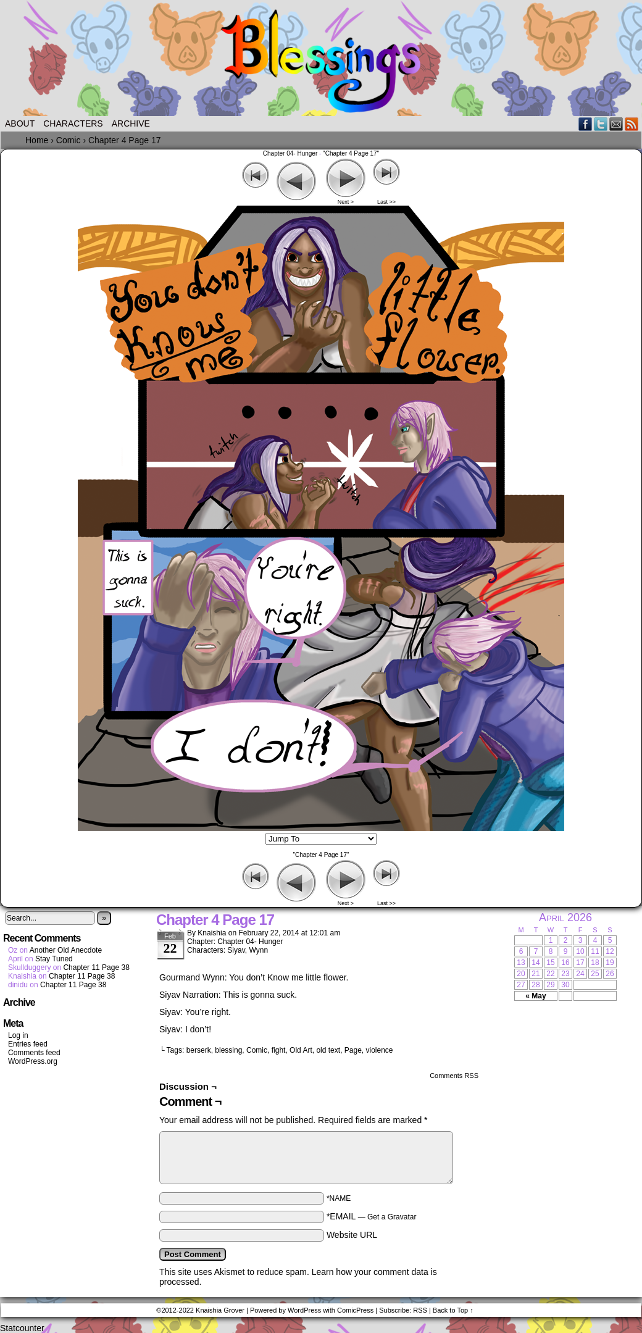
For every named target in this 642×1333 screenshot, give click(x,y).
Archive (131, 123)
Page (353, 1050)
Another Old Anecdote (66, 950)
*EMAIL (372, 1216)
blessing (228, 1050)
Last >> (386, 202)
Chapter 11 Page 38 (96, 967)
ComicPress (355, 1310)
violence (379, 1050)
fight (279, 1050)
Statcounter (22, 1328)
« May (535, 996)
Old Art (301, 1050)
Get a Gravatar (391, 1217)
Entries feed (28, 1044)
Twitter (601, 124)
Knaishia (212, 933)
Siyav (235, 950)
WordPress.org (32, 1061)
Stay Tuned (54, 959)
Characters (72, 123)
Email (616, 124)
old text (328, 1050)
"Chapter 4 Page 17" (351, 153)
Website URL (352, 1235)
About (20, 123)
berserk (198, 1050)
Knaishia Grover (220, 1310)
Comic (256, 1050)
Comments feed (34, 1052)
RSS (632, 124)
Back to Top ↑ (453, 1310)
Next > (346, 202)
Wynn (258, 950)
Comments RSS (454, 1075)
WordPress (304, 1310)
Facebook (585, 124)
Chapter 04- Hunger (290, 153)
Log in (18, 1035)
